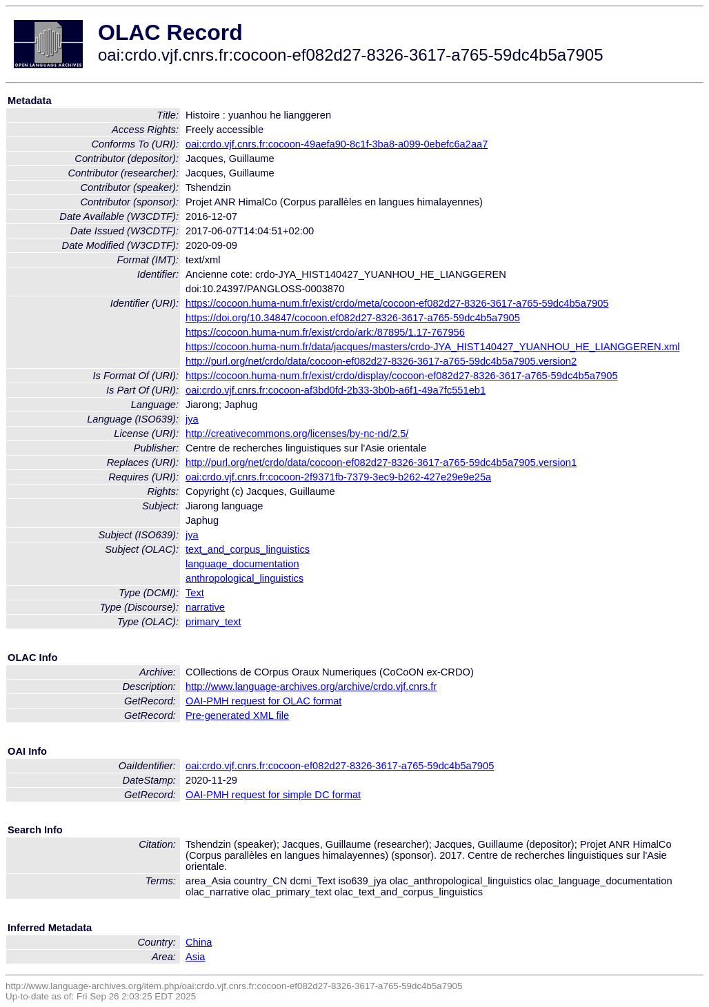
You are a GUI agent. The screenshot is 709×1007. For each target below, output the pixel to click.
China (199, 942)
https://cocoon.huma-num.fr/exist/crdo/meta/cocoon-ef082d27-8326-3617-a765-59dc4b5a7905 (397, 303)
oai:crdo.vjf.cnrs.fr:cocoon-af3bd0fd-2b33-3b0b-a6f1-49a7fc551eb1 (336, 390)
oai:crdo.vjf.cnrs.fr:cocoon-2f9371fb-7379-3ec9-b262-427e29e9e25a (338, 476)
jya (192, 419)
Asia (196, 956)
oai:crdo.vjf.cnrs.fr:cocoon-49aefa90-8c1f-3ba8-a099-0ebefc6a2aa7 (337, 144)
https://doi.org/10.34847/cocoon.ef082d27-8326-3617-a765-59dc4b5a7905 (353, 317)
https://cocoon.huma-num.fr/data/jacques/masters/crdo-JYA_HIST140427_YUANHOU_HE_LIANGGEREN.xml (433, 346)
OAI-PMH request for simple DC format (273, 794)
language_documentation (242, 563)
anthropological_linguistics (244, 578)
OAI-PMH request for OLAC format (263, 700)
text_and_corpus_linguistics (248, 549)
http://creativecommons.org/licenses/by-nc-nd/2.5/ (297, 433)
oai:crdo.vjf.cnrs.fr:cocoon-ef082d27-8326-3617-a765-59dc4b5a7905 (340, 765)
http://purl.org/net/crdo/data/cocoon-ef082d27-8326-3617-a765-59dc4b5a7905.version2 (381, 361)
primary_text (213, 621)
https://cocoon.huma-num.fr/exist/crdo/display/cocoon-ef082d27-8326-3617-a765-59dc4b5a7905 (402, 375)
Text (195, 592)
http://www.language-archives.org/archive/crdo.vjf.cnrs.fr (311, 686)
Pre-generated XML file (237, 715)
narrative (205, 607)
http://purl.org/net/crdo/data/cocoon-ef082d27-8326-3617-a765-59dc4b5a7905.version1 (381, 462)
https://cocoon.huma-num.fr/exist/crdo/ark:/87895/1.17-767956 (325, 332)
